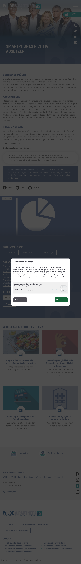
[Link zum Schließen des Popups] (68, 261)
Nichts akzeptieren (20, 300)
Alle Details (54, 290)
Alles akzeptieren (61, 300)
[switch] (63, 286)
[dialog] (40, 282)
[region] (40, 288)
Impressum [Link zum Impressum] (16, 264)
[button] (61, 287)
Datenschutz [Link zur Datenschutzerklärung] (23, 264)
